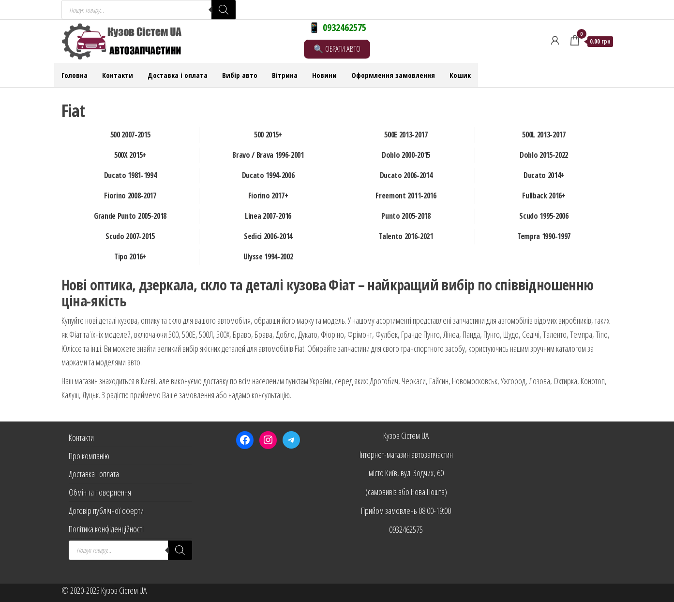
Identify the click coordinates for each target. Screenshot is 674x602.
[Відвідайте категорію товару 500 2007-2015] (130, 135)
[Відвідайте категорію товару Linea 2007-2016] (268, 216)
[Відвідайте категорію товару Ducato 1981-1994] (130, 175)
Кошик (460, 75)
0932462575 (406, 529)
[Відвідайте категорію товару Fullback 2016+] (544, 196)
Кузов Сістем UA (406, 435)
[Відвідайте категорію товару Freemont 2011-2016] (406, 196)
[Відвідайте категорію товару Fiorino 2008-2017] (130, 196)
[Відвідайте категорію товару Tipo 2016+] (130, 257)
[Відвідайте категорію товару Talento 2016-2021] (406, 236)
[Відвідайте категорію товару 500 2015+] (268, 135)
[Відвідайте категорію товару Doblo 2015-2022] (544, 155)
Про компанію (89, 456)
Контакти (117, 75)
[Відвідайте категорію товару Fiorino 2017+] (268, 196)
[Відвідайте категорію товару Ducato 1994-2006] (268, 175)
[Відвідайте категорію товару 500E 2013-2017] (406, 135)
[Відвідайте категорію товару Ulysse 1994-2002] (268, 257)
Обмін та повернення (100, 492)
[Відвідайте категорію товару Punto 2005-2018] (406, 216)
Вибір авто (239, 75)
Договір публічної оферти (106, 510)
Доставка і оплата (178, 75)
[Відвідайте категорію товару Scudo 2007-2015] (130, 236)
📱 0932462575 (337, 27)
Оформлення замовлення (393, 75)
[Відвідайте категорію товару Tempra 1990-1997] (544, 236)
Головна (74, 75)
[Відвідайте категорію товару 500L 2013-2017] (544, 135)
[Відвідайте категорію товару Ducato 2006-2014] (406, 175)
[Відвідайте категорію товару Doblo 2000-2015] (406, 155)
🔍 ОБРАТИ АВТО (337, 48)
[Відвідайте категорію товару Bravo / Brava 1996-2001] (268, 155)
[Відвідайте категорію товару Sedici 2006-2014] (268, 236)
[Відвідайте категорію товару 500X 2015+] (130, 155)
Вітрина (285, 75)
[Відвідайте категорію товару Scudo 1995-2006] (544, 216)
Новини (324, 75)
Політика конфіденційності (106, 529)
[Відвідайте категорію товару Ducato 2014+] (544, 175)
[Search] (223, 9)
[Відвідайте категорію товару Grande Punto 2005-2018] (130, 216)
